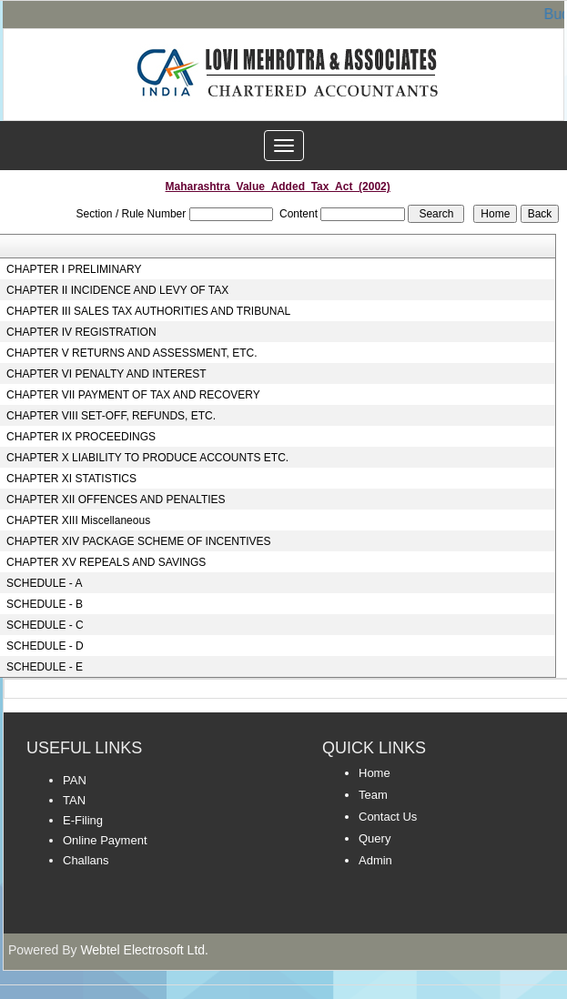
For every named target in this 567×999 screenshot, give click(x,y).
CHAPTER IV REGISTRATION (81, 332)
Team (373, 795)
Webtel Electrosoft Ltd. (144, 950)
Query (374, 838)
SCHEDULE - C (45, 625)
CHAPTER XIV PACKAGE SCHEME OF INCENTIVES (138, 541)
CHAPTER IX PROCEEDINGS (81, 436)
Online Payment (105, 840)
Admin (375, 860)
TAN (74, 800)
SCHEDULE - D (45, 646)
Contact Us (388, 816)
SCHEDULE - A (44, 583)
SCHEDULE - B (44, 604)
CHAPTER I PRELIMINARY (73, 269)
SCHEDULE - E (44, 667)
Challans (86, 860)
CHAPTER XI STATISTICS (71, 478)
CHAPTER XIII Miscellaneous (78, 520)
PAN (74, 780)
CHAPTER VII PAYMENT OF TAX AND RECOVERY (133, 394)
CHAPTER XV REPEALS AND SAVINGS (106, 562)
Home (374, 773)
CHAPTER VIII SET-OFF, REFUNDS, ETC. (111, 415)
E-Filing (83, 820)
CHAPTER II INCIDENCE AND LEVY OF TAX (117, 290)
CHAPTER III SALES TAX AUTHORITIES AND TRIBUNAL (148, 311)
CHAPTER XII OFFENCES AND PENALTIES (116, 499)
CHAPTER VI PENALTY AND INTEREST (106, 374)
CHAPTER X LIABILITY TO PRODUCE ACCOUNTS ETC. (147, 457)
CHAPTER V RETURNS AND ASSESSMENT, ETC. (131, 353)
